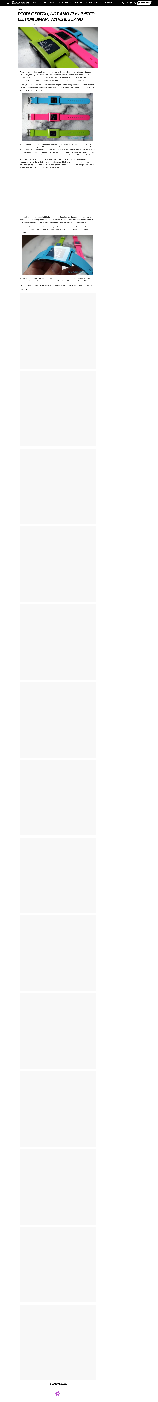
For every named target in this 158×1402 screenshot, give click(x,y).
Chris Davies (24, 24)
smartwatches (77, 72)
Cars (52, 3)
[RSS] (134, 3)
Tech (44, 3)
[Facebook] (119, 3)
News (35, 3)
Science (89, 3)
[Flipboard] (130, 3)
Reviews (108, 3)
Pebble (23, 72)
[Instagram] (123, 3)
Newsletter (144, 3)
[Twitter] (127, 3)
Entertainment (64, 3)
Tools (98, 3)
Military (78, 3)
